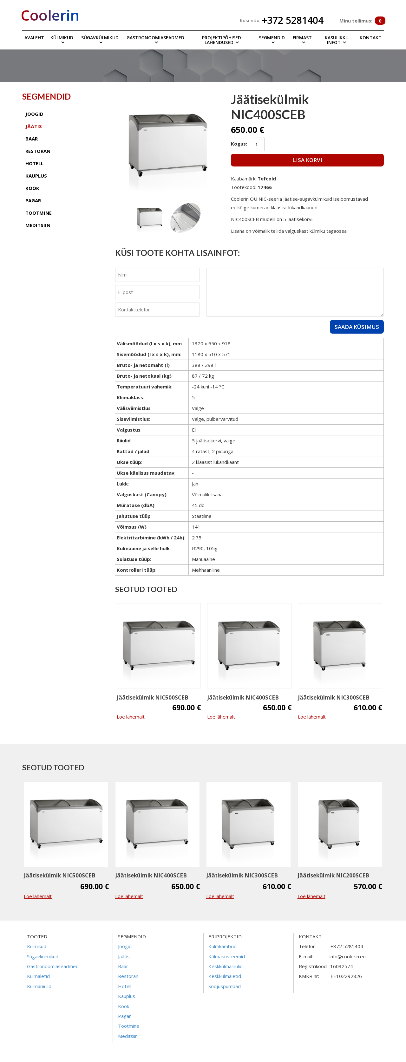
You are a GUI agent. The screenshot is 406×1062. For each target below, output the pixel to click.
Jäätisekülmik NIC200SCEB (333, 875)
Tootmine (128, 1026)
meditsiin (37, 225)
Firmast (302, 38)
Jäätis (124, 956)
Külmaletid (38, 976)
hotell (34, 163)
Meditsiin (128, 1036)
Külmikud (61, 38)
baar (31, 138)
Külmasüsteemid (226, 956)
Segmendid (272, 38)
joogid (34, 114)
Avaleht (34, 38)
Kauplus (126, 996)
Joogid (125, 946)
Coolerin (50, 15)
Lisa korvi (307, 160)
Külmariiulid (39, 986)
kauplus (36, 176)
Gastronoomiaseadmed (155, 38)
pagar (33, 200)
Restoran (128, 976)
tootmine (38, 213)
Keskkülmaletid (224, 976)
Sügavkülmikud (100, 38)
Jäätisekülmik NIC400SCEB (243, 697)
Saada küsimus (357, 326)
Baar (123, 966)
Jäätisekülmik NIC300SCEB (334, 697)
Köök (123, 1006)
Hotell (124, 986)
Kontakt (371, 38)
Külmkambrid (222, 946)
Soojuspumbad (224, 986)
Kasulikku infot (337, 40)
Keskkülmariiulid (225, 966)
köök (32, 188)
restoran (37, 151)
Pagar (124, 1016)
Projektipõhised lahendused (221, 40)
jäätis (33, 126)
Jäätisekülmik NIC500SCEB (152, 697)
